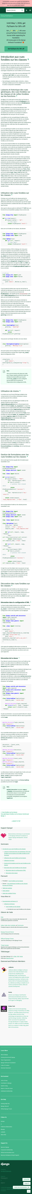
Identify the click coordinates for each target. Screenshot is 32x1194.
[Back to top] (28, 1191)
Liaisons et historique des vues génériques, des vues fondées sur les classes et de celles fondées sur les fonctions (17, 853)
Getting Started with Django (8, 1057)
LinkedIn (3, 1132)
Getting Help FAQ (5, 1103)
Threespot (5, 1178)
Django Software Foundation (8, 1062)
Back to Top (16, 821)
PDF (18, 956)
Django (2, 10)
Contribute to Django (6, 1083)
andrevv (5, 1183)
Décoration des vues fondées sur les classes (15, 867)
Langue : (26, 1183)
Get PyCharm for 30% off (16, 49)
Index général (5, 890)
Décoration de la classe (11, 873)
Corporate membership (7, 1149)
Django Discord (5, 1106)
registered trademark (16, 1189)
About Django (4, 1054)
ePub (21, 956)
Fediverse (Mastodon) (6, 1126)
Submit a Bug (4, 1085)
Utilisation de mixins (9, 860)
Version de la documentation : (21, 1187)
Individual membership (6, 1091)
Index (2, 925)
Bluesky (3, 1129)
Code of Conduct (5, 1065)
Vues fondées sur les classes (9, 812)
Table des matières (7, 888)
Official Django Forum (7, 938)
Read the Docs (9, 958)
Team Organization (6, 1060)
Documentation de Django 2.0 (10, 901)
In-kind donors (6, 1171)
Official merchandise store (7, 1152)
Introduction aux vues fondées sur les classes (14, 849)
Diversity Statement (6, 1068)
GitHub (2, 1121)
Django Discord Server (7, 932)
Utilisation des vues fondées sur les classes (15, 858)
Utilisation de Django (9, 904)
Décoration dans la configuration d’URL (16, 870)
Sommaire (20, 925)
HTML (14, 956)
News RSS (3, 1134)
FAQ (2, 917)
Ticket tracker (5, 945)
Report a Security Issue (7, 1088)
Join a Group (4, 1080)
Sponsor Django (5, 1147)
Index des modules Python (9, 893)
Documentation (7, 16)
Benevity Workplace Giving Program (10, 1155)
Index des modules (10, 925)
